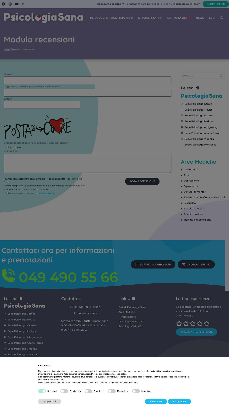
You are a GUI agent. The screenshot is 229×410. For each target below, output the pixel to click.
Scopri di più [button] (49, 401)
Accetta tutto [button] (179, 401)
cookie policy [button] (120, 374)
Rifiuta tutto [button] (156, 401)
